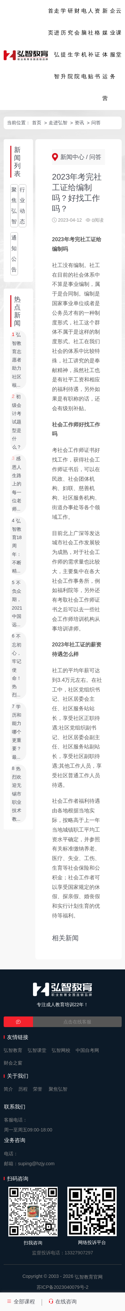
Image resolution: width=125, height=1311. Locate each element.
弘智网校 (61, 1050)
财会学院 (77, 43)
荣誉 (37, 1089)
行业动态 (22, 205)
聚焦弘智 (14, 205)
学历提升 (63, 43)
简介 (8, 1089)
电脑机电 (84, 43)
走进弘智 (56, 43)
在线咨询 (62, 1301)
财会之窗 (13, 1062)
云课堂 (118, 32)
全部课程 (21, 1301)
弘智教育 (13, 1050)
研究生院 (70, 43)
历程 (23, 1089)
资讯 (79, 122)
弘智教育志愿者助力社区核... (16, 360)
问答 (96, 122)
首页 (50, 21)
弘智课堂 (37, 1050)
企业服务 (112, 43)
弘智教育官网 (89, 1277)
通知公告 (14, 253)
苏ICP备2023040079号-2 (63, 1287)
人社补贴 (90, 43)
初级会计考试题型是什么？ (16, 422)
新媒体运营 (105, 54)
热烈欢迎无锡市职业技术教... (16, 794)
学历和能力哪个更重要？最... (16, 732)
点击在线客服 (77, 1021)
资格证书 (97, 43)
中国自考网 (87, 1050)
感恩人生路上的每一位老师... (16, 484)
